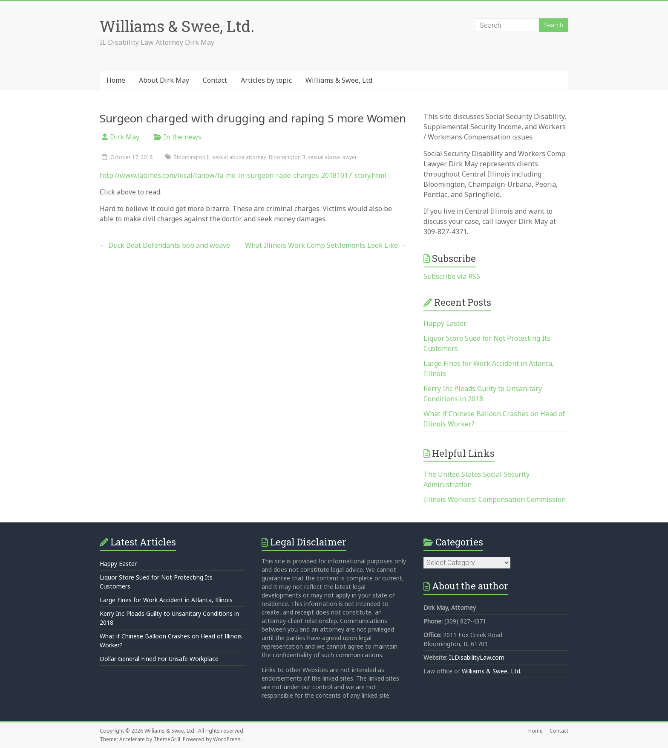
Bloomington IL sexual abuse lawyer (313, 157)
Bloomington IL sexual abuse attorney (219, 157)
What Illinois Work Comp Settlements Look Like (325, 245)
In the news (183, 137)
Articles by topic (266, 80)
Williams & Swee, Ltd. (177, 26)
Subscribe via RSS (451, 276)
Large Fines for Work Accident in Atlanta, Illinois (166, 600)
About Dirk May (164, 80)
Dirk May (124, 137)
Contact (215, 80)
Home (116, 80)
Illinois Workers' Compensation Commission (494, 499)
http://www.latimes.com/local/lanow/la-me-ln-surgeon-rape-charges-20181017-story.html (243, 175)
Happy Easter (444, 323)
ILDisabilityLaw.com (476, 657)
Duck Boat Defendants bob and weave (165, 245)
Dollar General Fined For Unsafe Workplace (159, 659)
